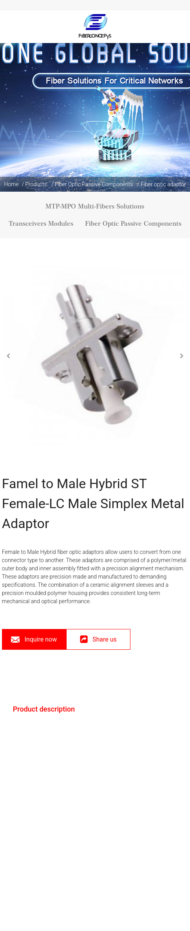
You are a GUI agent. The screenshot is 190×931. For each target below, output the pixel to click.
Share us (98, 643)
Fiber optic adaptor (163, 184)
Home (11, 184)
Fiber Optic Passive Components (94, 184)
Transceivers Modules (41, 223)
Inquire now (40, 639)
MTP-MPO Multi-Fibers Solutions (94, 206)
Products (36, 184)
